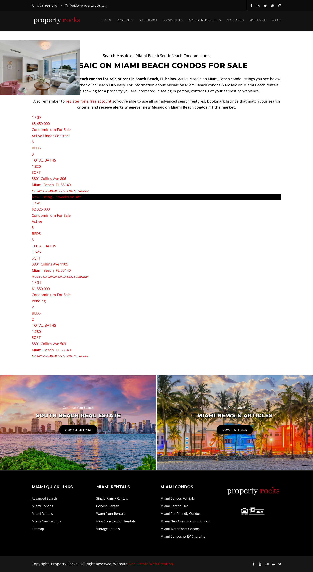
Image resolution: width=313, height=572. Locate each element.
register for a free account (88, 101)
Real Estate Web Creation (151, 563)
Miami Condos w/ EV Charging (183, 536)
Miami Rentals (42, 513)
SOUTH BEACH (148, 20)
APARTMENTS (235, 20)
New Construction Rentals (115, 521)
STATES (106, 20)
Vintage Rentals (108, 529)
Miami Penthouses (174, 506)
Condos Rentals (108, 506)
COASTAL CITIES (172, 20)
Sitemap (38, 529)
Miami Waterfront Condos (180, 529)
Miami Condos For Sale (177, 498)
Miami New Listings (46, 521)
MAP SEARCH (258, 20)
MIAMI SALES (125, 20)
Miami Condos (42, 506)
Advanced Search (44, 498)
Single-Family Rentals (112, 498)
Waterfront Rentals (110, 513)
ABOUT (276, 20)
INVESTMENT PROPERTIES (204, 20)
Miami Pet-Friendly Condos (180, 513)
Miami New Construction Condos (185, 521)
